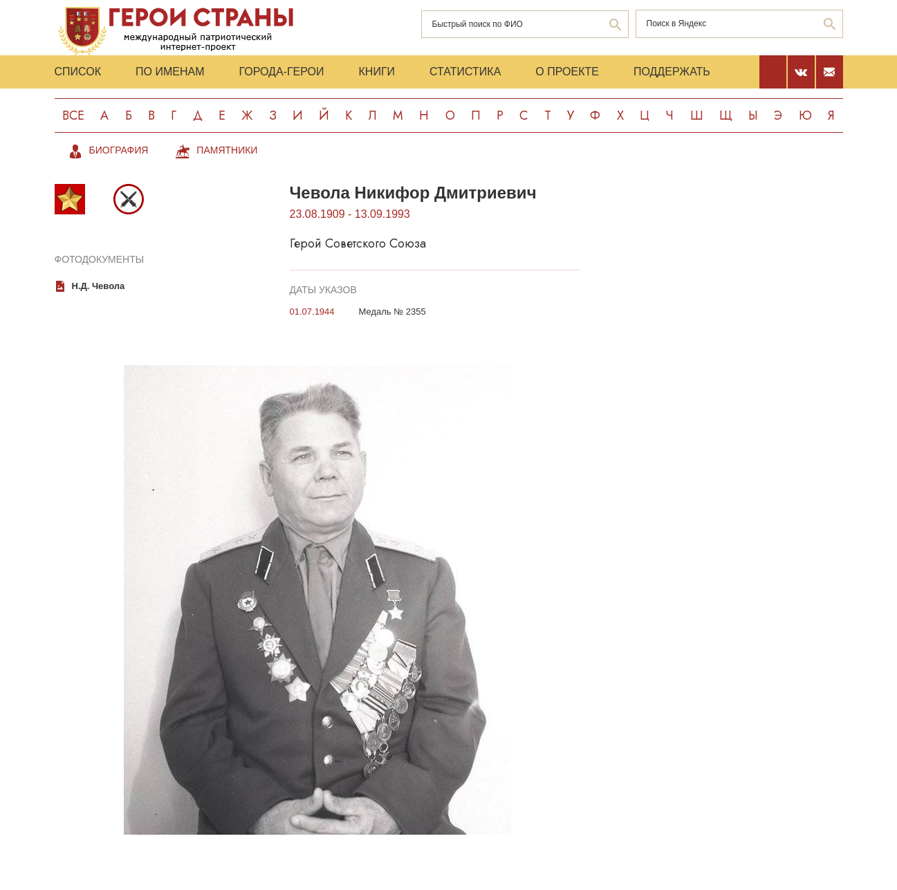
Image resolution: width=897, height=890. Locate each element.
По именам (170, 71)
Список (78, 71)
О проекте (567, 71)
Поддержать (672, 71)
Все (73, 115)
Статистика (465, 71)
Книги (377, 71)
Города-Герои (281, 71)
